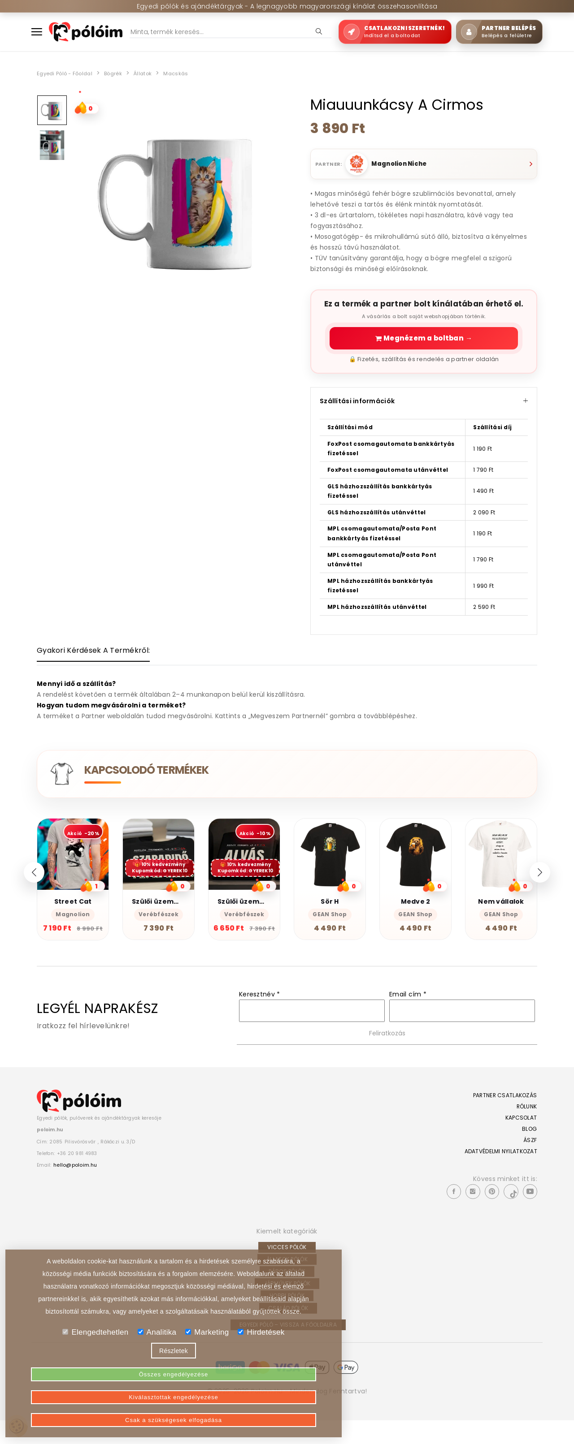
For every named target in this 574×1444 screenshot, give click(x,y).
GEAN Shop (330, 925)
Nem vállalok (501, 911)
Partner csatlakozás (501, 1115)
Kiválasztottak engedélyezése (173, 1412)
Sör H (330, 911)
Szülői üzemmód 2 (163, 911)
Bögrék (126, 73)
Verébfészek (158, 925)
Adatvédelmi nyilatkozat (503, 1171)
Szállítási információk (424, 405)
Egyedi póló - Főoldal (70, 73)
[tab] (93, 659)
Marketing (207, 1366)
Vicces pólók (286, 1271)
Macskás (196, 73)
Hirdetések (261, 1366)
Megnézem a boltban (424, 341)
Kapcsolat (516, 1137)
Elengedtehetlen (95, 1366)
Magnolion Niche (404, 163)
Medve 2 (415, 911)
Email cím (407, 1013)
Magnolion (73, 925)
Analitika (157, 1366)
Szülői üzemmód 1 (248, 911)
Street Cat (73, 911)
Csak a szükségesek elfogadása (272, 1412)
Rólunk (520, 1126)
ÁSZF (524, 1160)
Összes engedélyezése (75, 1412)
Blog (524, 1148)
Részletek (173, 1384)
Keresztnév (259, 1013)
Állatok (159, 73)
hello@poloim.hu (82, 1192)
